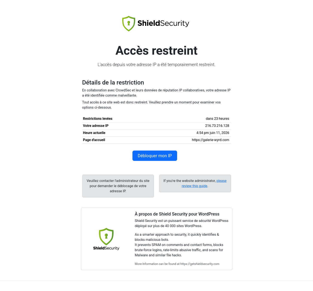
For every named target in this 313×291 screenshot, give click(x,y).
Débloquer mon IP (155, 155)
